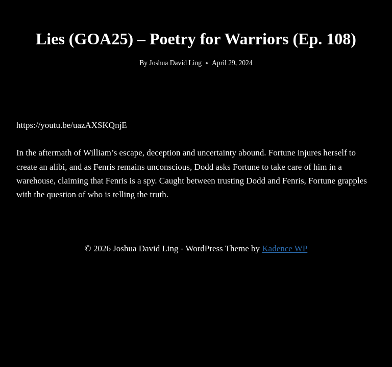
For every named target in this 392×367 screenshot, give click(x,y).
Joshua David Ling (175, 63)
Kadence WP (284, 248)
